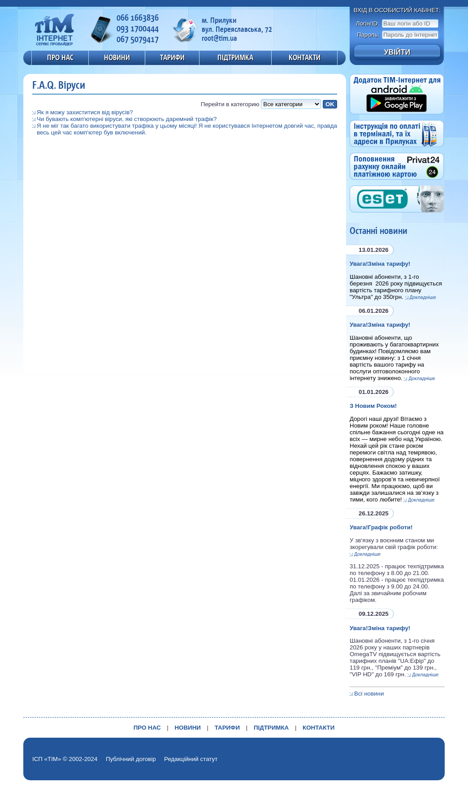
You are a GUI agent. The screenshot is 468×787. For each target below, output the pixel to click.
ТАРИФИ (172, 57)
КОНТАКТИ (305, 57)
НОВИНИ (117, 57)
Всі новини (369, 693)
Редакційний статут (190, 759)
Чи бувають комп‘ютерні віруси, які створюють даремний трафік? (127, 119)
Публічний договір (131, 759)
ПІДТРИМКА (235, 57)
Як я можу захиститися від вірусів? (85, 112)
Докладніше (423, 297)
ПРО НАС (60, 57)
